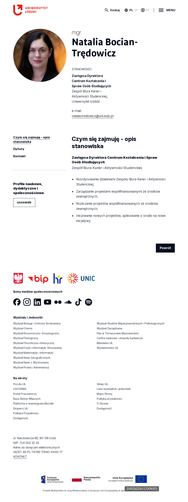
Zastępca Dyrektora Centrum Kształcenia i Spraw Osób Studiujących (94, 89)
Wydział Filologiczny (25, 338)
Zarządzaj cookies (141, 488)
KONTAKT (20, 456)
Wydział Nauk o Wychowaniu (31, 362)
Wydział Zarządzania (109, 328)
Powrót (165, 248)
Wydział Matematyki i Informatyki (33, 352)
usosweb (24, 202)
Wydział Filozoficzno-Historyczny (33, 343)
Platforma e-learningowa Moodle (33, 403)
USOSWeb (19, 389)
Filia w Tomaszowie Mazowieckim (118, 333)
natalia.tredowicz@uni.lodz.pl (92, 116)
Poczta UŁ (19, 384)
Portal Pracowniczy (25, 394)
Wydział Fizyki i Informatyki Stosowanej (37, 348)
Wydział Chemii (22, 328)
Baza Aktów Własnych (27, 398)
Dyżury (18, 149)
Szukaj (115, 10)
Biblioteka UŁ (105, 343)
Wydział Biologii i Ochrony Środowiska (36, 323)
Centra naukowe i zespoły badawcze (120, 338)
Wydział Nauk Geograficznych (31, 357)
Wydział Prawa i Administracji (31, 367)
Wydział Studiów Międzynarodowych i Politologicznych (130, 323)
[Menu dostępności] (145, 10)
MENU (170, 10)
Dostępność (20, 418)
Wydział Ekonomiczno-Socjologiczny (36, 333)
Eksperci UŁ (20, 408)
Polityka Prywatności (26, 413)
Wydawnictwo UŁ (107, 348)
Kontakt (19, 156)
